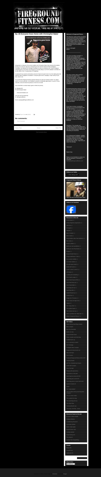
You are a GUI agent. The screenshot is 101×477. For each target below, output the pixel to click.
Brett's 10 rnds (70, 332)
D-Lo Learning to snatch (72, 342)
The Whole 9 (69, 437)
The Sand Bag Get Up (71, 400)
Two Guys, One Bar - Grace (73, 408)
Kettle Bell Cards (70, 267)
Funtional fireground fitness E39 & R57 (75, 358)
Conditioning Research (72, 421)
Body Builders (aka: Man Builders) (74, 238)
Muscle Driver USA (71, 429)
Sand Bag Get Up (70, 287)
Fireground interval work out (73, 350)
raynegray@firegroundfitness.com (74, 161)
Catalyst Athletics (70, 419)
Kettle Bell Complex (71, 365)
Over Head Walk (70, 285)
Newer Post (18, 128)
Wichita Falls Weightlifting (72, 440)
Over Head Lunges (71, 277)
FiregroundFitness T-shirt (72, 256)
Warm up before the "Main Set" (74, 313)
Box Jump (68, 241)
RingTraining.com (70, 434)
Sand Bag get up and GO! (72, 378)
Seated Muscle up (70, 292)
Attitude (68, 230)
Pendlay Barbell (70, 432)
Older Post (58, 128)
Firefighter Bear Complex (72, 347)
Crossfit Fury (69, 450)
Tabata (68, 303)
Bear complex (69, 326)
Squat (67, 386)
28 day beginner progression (73, 222)
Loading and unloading (72, 274)
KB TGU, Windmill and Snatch (73, 363)
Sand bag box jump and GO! (73, 376)
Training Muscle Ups (71, 406)
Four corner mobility (71, 259)
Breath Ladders (70, 243)
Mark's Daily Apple (71, 427)
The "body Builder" (71, 389)
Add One (68, 225)
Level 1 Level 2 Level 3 (72, 269)
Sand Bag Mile (70, 290)
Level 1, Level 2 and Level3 (75, 117)
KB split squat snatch (71, 264)
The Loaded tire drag (71, 398)
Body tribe (68, 447)
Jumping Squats (70, 360)
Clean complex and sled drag (73, 337)
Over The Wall (69, 368)
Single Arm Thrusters (71, 298)
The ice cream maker (71, 395)
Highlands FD (69, 453)
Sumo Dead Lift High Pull (72, 300)
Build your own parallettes (72, 246)
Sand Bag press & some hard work (74, 381)
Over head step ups (71, 282)
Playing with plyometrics (72, 371)
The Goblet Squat (70, 308)
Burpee (68, 251)
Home (38, 128)
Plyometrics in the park (72, 373)
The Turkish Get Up (71, 311)
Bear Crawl (69, 235)
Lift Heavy (68, 272)
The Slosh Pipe (70, 403)
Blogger (65, 473)
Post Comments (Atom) (41, 132)
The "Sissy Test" (70, 305)
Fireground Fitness (70, 204)
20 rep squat (69, 220)
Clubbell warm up (70, 339)
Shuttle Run (69, 295)
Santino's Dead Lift (71, 384)
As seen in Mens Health (72, 416)
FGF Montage (69, 345)
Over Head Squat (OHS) (72, 279)
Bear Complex (69, 233)
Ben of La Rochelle (71, 329)
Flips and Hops (70, 352)
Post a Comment (21, 121)
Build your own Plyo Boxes (73, 248)
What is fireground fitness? (73, 316)
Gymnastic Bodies (70, 424)
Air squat (68, 228)
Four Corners (69, 355)
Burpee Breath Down (71, 254)
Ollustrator (54, 473)
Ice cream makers (70, 261)
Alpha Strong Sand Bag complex (74, 324)
